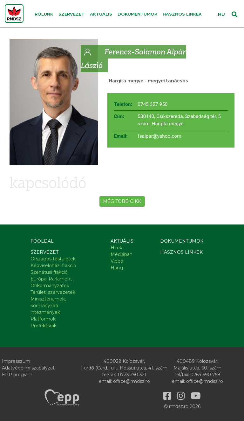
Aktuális (122, 241)
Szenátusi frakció (49, 272)
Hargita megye (126, 81)
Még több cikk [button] (122, 201)
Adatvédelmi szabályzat (28, 368)
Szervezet (44, 252)
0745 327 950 (152, 104)
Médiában (121, 254)
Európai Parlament (51, 279)
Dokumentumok (137, 14)
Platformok (43, 319)
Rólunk (44, 14)
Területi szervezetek (52, 292)
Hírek (116, 248)
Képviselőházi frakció (53, 265)
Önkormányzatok (49, 285)
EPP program (17, 374)
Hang (117, 268)
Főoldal (42, 241)
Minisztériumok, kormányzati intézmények (48, 305)
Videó (117, 261)
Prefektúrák (43, 325)
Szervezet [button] (71, 14)
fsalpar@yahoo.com (159, 136)
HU (221, 14)
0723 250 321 (132, 374)
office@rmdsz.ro (131, 381)
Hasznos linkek (182, 14)
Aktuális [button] (101, 14)
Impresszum (16, 361)
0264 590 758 (205, 374)
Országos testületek (53, 259)
